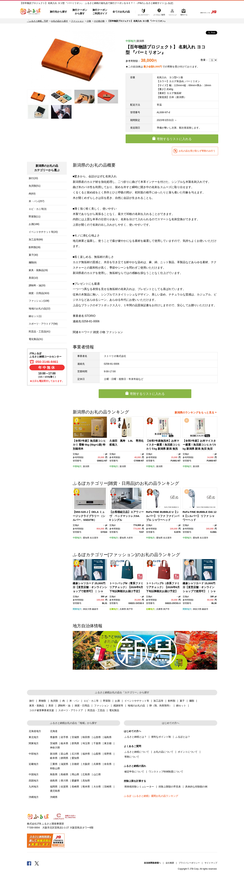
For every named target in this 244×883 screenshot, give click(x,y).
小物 (89, 21)
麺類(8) (33, 262)
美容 (50, 705)
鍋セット (181, 705)
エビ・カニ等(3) (38, 209)
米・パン (74, 700)
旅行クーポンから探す (79, 11)
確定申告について (134, 771)
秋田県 (86, 737)
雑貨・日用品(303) (39, 293)
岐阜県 (53, 758)
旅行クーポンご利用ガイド (99, 11)
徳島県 (53, 780)
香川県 (64, 780)
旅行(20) (33, 178)
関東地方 (77, 609)
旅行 (31, 700)
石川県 (75, 753)
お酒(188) (34, 224)
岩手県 (64, 737)
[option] (73, 59)
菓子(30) (33, 254)
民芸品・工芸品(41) (39, 331)
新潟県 (140, 41)
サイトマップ (211, 863)
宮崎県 (108, 786)
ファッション (77, 21)
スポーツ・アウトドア (70, 710)
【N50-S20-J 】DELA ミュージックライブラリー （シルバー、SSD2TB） (89, 515)
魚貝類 (54, 700)
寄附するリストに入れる (174, 139)
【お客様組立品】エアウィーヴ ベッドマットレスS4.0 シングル (126, 515)
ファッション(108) (39, 300)
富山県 (64, 753)
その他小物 (99, 21)
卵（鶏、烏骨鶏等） (160, 705)
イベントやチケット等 (136, 700)
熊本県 (86, 786)
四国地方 (34, 780)
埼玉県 (86, 743)
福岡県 (53, 786)
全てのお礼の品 (121, 11)
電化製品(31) (36, 339)
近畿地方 (113, 609)
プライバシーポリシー (189, 863)
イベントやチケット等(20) (43, 231)
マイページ (172, 12)
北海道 (53, 731)
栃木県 (64, 743)
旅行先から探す (58, 11)
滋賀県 (64, 764)
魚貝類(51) (35, 185)
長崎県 (75, 786)
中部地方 (130, 41)
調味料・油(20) (37, 285)
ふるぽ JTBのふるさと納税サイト (30, 12)
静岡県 (64, 758)
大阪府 (86, 764)
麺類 (191, 700)
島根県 (64, 774)
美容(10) (33, 277)
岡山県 (75, 774)
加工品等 (158, 700)
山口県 (97, 774)
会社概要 (170, 863)
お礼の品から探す (59, 21)
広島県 (86, 774)
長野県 (108, 753)
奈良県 (108, 764)
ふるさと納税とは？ (135, 736)
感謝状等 (118, 705)
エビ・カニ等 (91, 700)
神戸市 (129, 609)
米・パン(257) (36, 201)
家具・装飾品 (36, 705)
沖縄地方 (34, 797)
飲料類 (171, 700)
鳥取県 (53, 774)
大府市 (129, 538)
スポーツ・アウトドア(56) (43, 323)
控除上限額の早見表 (170, 786)
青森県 (53, 737)
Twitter (37, 863)
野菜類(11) (35, 216)
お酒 (117, 700)
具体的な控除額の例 (196, 786)
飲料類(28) (35, 247)
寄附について (131, 756)
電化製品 (114, 710)
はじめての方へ (142, 12)
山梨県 (97, 753)
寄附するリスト (184, 12)
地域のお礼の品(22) (39, 308)
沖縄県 (53, 797)
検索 (193, 12)
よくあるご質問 (159, 12)
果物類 (42, 700)
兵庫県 (123, 609)
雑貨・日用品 (82, 705)
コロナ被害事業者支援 (41, 710)
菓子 (182, 700)
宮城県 (75, 737)
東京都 (108, 743)
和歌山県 (55, 768)
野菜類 (106, 700)
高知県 (86, 780)
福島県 (108, 737)
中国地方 (34, 774)
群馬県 (75, 743)
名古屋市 (94, 538)
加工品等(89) (36, 239)
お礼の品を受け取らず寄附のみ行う (197, 151)
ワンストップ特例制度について (166, 771)
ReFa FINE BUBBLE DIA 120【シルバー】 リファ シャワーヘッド (200, 515)
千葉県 (97, 743)
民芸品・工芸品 (96, 710)
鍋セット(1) (35, 316)
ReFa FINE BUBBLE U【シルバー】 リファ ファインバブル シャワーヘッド (162, 515)
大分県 (97, 786)
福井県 (86, 753)
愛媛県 (75, 780)
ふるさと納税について (136, 751)
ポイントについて (187, 751)
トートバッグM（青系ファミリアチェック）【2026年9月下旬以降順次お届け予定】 (126, 587)
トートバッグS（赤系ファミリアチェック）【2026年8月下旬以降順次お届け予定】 (163, 587)
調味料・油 (64, 705)
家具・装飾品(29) (38, 270)
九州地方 (34, 786)
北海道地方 (35, 731)
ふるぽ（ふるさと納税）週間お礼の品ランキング (151, 796)
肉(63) (32, 193)
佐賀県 (64, 786)
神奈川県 (87, 609)
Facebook (29, 863)
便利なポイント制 (161, 736)
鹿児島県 (55, 790)
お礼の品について (163, 751)
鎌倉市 (95, 609)
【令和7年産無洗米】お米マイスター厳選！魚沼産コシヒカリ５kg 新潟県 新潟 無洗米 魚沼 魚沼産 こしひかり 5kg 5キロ (163, 448)
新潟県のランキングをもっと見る (194, 412)
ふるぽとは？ (182, 736)
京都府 (75, 764)
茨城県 (53, 743)
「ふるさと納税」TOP (37, 21)
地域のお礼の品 (136, 705)
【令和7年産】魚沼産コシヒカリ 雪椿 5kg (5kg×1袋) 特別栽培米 (89, 444)
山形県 (97, 737)
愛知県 (86, 538)
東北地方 (34, 737)
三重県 (53, 764)
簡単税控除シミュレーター (139, 786)
